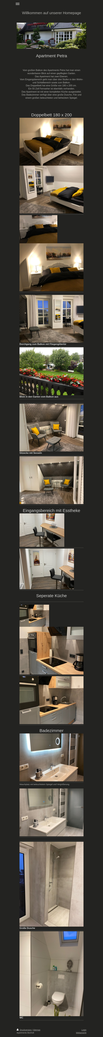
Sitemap (36, 1030)
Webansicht (81, 1033)
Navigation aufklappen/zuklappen (51, 4)
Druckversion (24, 1030)
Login (84, 1030)
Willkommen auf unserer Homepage (51, 13)
